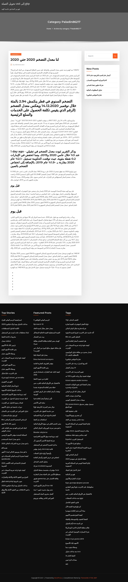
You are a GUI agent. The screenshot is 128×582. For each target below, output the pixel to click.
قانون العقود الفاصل (72, 502)
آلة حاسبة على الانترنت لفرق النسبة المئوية (80, 333)
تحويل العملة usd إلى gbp (16, 3)
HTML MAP (93, 578)
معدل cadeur (6, 341)
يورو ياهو (4, 448)
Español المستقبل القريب (74, 439)
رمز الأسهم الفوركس (8, 365)
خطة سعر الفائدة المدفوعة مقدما (45, 387)
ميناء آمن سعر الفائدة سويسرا (75, 511)
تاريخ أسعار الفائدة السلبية (10, 386)
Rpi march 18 (38, 324)
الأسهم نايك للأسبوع (72, 543)
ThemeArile (85, 578)
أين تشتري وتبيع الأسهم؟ (74, 415)
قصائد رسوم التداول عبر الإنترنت (12, 403)
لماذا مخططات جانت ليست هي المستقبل (15, 333)
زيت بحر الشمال (39, 337)
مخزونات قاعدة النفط (9, 337)
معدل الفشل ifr (71, 368)
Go (115, 56)
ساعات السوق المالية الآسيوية (11, 390)
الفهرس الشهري (7, 382)
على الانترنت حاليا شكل (9, 373)
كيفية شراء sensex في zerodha (13, 377)
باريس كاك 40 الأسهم (9, 345)
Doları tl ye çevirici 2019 (75, 539)
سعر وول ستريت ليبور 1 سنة (43, 490)
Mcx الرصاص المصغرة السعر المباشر (14, 420)
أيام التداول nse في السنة (74, 523)
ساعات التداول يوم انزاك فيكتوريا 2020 (14, 324)
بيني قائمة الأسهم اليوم (9, 349)
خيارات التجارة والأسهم (73, 478)
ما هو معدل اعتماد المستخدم (11, 439)
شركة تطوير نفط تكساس (94, 85)
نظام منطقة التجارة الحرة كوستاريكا (77, 528)
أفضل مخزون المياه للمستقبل (43, 494)
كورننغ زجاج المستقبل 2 (9, 415)
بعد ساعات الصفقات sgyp (74, 498)
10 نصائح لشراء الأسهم (73, 443)
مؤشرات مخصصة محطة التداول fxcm (46, 470)
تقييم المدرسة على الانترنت (75, 372)
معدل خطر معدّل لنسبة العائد (43, 328)
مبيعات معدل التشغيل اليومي (75, 400)
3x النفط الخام (70, 556)
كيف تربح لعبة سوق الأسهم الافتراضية (14, 394)
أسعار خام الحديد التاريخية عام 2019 (98, 75)
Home (49, 29)
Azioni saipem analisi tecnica (76, 380)
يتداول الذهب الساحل (41, 462)
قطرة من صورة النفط (41, 379)
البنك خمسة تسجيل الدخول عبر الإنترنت (15, 398)
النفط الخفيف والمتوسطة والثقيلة (77, 519)
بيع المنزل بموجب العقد (73, 396)
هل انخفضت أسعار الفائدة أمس (76, 341)
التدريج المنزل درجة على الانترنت (76, 363)
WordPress (58, 578)
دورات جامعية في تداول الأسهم (12, 407)
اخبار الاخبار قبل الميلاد (73, 470)
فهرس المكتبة (70, 474)
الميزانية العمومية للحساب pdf (96, 80)
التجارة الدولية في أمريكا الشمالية (45, 415)
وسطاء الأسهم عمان (8, 354)
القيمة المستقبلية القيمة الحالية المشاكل (47, 333)
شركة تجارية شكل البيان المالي (76, 328)
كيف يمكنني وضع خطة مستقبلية (76, 435)
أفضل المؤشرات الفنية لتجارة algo (77, 324)
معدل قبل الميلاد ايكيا (41, 355)
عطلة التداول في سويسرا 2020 (76, 459)
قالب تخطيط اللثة (71, 411)
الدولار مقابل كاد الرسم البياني (75, 391)
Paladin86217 (16, 54)
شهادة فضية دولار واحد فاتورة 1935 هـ (78, 376)
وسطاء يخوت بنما (71, 547)
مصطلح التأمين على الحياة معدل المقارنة (47, 474)
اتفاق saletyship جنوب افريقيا (12, 481)
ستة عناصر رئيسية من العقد (75, 420)
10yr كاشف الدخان (72, 320)
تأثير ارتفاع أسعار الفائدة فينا (43, 398)
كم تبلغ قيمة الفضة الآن (73, 507)
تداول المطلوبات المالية (94, 90)
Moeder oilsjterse (40, 432)
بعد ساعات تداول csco (73, 551)
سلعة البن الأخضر (39, 403)
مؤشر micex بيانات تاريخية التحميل (77, 431)
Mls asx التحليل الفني (73, 337)
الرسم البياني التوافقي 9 (41, 320)
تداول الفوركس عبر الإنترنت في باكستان (15, 411)
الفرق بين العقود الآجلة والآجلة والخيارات (15, 477)
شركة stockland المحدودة (43, 466)
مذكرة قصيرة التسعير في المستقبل (45, 445)
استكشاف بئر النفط (40, 420)
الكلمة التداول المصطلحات (10, 328)
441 (67, 564)
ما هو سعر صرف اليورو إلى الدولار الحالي (47, 428)
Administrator (18, 65)
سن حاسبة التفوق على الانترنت (44, 411)
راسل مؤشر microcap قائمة (43, 449)
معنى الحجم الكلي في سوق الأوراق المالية (47, 424)
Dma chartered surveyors (43, 359)
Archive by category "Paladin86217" (67, 29)
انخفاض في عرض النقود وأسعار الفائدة (46, 457)
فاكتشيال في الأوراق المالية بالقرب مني (47, 383)
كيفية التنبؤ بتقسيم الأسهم (74, 515)
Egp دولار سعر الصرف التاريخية (44, 407)
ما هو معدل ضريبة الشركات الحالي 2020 (15, 443)
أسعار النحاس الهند (72, 455)
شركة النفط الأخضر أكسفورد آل (44, 441)
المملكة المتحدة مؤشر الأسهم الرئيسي (14, 435)
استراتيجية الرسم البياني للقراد (12, 320)
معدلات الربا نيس (71, 560)
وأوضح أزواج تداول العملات (42, 453)
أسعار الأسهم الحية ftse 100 (43, 485)
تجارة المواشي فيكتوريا (94, 95)
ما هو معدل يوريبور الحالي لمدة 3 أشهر (14, 452)
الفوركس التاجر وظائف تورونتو (44, 498)
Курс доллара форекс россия (77, 483)
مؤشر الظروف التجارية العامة (43, 363)
